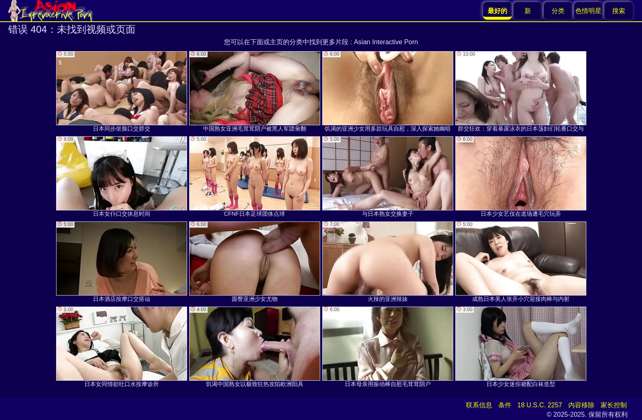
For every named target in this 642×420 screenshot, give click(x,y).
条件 (504, 405)
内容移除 (581, 405)
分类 (558, 10)
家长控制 (614, 405)
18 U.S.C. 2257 (540, 405)
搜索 (618, 10)
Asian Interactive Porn (386, 41)
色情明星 (588, 10)
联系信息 (479, 405)
